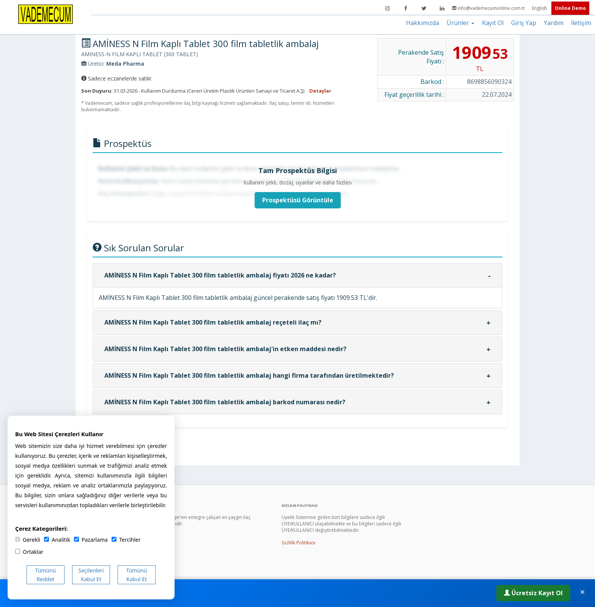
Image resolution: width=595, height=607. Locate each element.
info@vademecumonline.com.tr (489, 8)
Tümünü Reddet (45, 575)
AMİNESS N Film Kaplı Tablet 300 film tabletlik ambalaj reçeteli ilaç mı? (212, 322)
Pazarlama (91, 539)
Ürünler (460, 23)
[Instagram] (387, 8)
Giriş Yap (523, 23)
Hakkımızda (422, 23)
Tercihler (126, 539)
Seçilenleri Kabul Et (91, 575)
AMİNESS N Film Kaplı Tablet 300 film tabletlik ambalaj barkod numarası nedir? (224, 402)
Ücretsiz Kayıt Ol (533, 593)
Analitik (57, 539)
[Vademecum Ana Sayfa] (45, 13)
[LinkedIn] (442, 8)
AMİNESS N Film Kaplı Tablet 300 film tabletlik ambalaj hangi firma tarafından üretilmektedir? (249, 375)
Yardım (554, 23)
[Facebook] (405, 8)
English (540, 8)
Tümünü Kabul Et (136, 575)
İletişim (581, 23)
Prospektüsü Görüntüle (297, 200)
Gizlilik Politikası (298, 542)
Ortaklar (29, 551)
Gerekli (27, 539)
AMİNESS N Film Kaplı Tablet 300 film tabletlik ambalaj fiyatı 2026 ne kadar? (220, 275)
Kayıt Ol (493, 23)
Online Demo (570, 8)
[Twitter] (424, 8)
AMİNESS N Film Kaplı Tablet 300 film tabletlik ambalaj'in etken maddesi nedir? (225, 349)
